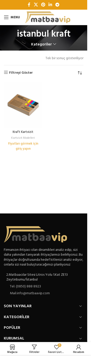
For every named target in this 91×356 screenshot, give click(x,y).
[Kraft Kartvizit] (23, 105)
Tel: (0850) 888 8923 (25, 286)
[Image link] (35, 234)
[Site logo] (47, 17)
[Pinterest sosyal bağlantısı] (43, 5)
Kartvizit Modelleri (23, 138)
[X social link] (35, 5)
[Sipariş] (79, 73)
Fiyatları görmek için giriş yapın (23, 146)
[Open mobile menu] (11, 17)
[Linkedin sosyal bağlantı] (50, 5)
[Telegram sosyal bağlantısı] (57, 5)
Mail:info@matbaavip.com (30, 293)
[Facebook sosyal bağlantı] (29, 5)
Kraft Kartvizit (23, 132)
